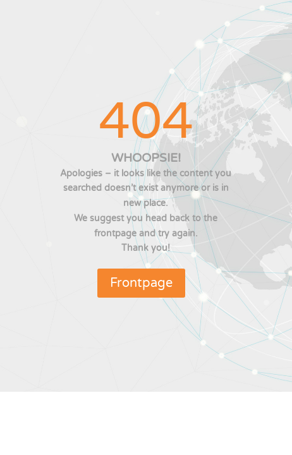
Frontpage (141, 283)
